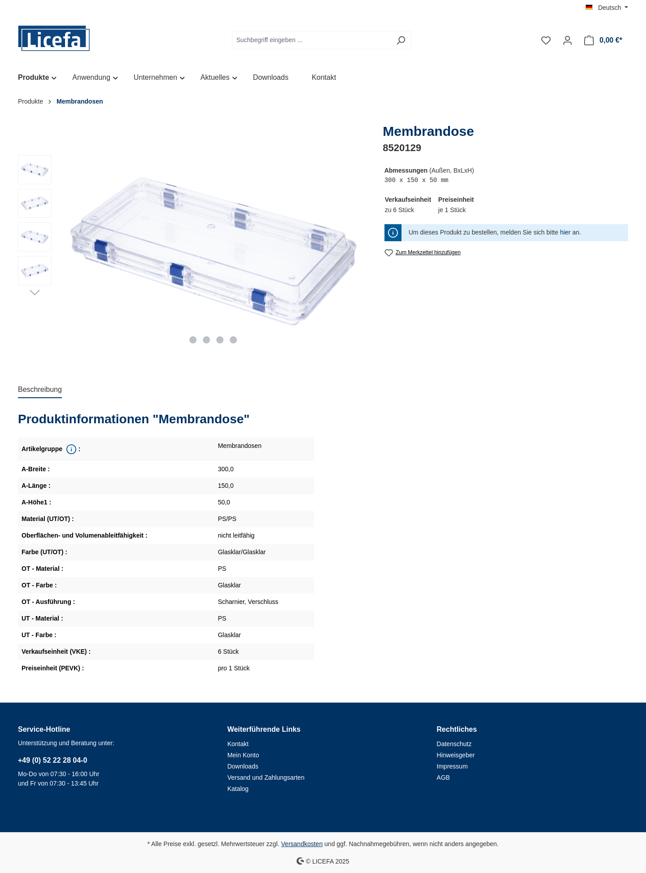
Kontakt (238, 743)
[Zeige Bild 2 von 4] (206, 339)
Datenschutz (453, 743)
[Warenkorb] (603, 40)
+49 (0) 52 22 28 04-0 (52, 760)
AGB (443, 777)
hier (565, 232)
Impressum (451, 766)
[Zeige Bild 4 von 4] (233, 339)
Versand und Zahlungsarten (266, 777)
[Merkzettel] (546, 40)
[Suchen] (400, 40)
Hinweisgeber (455, 755)
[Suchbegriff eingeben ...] (311, 40)
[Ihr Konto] (567, 40)
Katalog (238, 788)
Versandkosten (302, 843)
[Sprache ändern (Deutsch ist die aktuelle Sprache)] (606, 7)
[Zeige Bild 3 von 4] (219, 339)
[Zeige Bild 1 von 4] (193, 339)
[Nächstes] (34, 292)
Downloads (242, 766)
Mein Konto (243, 755)
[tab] (40, 390)
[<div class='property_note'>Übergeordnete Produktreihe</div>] (70, 449)
